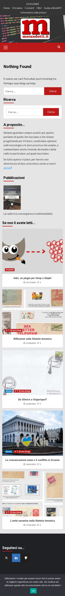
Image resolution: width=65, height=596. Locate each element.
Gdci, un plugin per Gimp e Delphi (32, 278)
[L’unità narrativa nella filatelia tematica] (32, 493)
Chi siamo (17, 7)
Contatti (29, 7)
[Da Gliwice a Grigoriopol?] (32, 372)
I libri (39, 7)
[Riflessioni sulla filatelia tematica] (32, 312)
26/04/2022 (31, 404)
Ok (33, 591)
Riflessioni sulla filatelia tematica (33, 338)
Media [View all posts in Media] (9, 391)
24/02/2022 (31, 464)
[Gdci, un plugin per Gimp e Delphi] (32, 251)
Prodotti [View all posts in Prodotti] (10, 270)
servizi (7, 167)
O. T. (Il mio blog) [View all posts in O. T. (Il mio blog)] (13, 330)
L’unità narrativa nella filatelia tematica (32, 520)
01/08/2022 (31, 343)
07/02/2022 (31, 525)
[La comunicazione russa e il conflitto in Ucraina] (32, 433)
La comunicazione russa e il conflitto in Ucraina (32, 460)
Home (6, 7)
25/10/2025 (31, 282)
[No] (60, 585)
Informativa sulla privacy (33, 12)
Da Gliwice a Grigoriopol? (32, 399)
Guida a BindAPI (53, 7)
